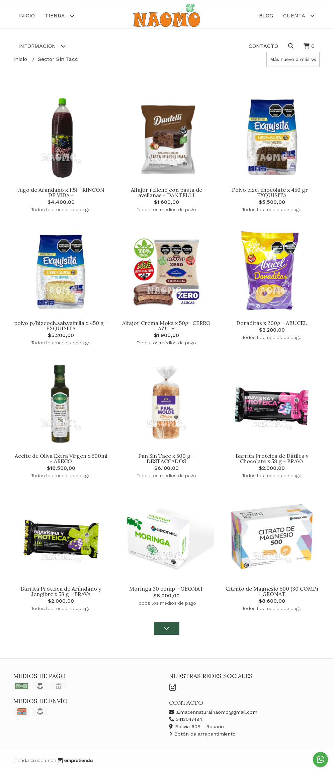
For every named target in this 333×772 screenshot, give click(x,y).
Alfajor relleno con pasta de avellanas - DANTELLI (166, 195)
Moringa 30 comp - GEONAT (166, 591)
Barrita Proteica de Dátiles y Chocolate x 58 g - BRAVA (272, 461)
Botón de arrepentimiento (202, 736)
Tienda (59, 15)
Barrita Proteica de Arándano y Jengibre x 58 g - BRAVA (61, 594)
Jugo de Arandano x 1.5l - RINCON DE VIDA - (61, 195)
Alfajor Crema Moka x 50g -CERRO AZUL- (166, 328)
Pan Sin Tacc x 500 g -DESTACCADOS (166, 461)
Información (42, 46)
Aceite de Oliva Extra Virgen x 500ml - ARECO (61, 461)
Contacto (263, 46)
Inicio (26, 15)
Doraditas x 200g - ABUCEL (271, 325)
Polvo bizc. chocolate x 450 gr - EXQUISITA (272, 195)
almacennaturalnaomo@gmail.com (213, 714)
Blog (266, 15)
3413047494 (185, 721)
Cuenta (299, 15)
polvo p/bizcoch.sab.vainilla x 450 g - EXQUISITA (61, 328)
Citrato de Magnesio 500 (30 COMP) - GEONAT (272, 594)
